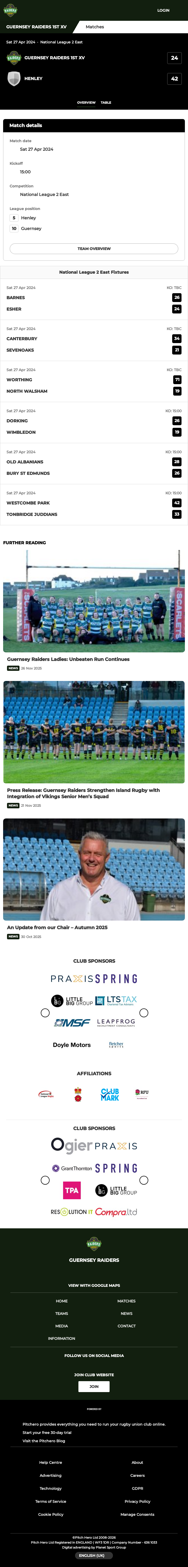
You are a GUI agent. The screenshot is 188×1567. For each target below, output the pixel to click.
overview (86, 102)
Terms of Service (50, 1501)
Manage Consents (137, 1514)
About (137, 1462)
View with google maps (94, 1285)
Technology (51, 1488)
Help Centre (50, 1462)
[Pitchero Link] (94, 1416)
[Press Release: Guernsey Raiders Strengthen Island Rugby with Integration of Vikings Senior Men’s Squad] (94, 732)
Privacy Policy (137, 1501)
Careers (137, 1475)
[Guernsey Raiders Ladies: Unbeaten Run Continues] (94, 601)
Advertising (51, 1475)
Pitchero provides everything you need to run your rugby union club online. (94, 1424)
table (106, 102)
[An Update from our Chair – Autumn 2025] (94, 869)
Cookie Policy (50, 1514)
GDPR (137, 1488)
